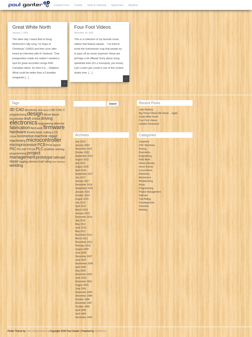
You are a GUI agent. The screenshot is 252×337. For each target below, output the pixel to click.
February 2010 (83, 245)
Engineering (145, 156)
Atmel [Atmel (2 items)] (46, 110)
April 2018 (80, 170)
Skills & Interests (96, 5)
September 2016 (84, 188)
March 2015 (81, 209)
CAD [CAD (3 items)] (52, 110)
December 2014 (83, 217)
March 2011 (81, 238)
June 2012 (80, 227)
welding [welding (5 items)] (16, 165)
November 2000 (83, 292)
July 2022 (80, 163)
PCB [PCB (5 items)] (41, 144)
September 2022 (84, 156)
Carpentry (144, 141)
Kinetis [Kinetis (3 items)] (31, 132)
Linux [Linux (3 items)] (13, 136)
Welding (143, 209)
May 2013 (80, 224)
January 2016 (82, 191)
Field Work (144, 159)
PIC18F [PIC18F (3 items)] (22, 149)
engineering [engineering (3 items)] (45, 123)
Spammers (117, 5)
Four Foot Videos (92, 27)
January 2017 (82, 181)
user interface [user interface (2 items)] (58, 162)
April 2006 (80, 267)
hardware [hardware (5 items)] (18, 132)
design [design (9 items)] (35, 114)
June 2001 (80, 288)
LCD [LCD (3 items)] (55, 132)
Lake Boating (146, 109)
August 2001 (82, 285)
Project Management (150, 191)
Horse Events (146, 166)
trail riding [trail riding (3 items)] (45, 161)
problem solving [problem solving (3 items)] (54, 149)
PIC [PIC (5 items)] (13, 149)
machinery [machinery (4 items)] (18, 141)
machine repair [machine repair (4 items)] (45, 136)
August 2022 (82, 159)
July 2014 (80, 220)
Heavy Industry (147, 163)
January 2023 (82, 145)
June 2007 (80, 260)
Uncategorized (146, 202)
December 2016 (83, 184)
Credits (78, 5)
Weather (133, 5)
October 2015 (82, 195)
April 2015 (80, 206)
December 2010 (83, 242)
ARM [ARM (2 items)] (40, 110)
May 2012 (80, 231)
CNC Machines (147, 145)
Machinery (144, 173)
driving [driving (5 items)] (47, 118)
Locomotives (145, 170)
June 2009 (80, 252)
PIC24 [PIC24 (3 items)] (31, 149)
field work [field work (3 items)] (37, 128)
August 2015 (82, 199)
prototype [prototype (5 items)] (44, 157)
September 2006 (84, 263)
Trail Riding (145, 199)
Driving (142, 148)
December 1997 (83, 303)
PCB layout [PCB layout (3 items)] (53, 145)
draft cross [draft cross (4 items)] (32, 118)
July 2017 (80, 177)
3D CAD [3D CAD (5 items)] (17, 109)
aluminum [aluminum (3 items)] (31, 110)
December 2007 (83, 256)
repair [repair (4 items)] (14, 161)
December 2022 (83, 148)
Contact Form (61, 5)
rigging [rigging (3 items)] (23, 161)
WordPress (100, 331)
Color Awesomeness (37, 331)
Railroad (143, 195)
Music (142, 184)
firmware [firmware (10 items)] (54, 127)
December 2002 (83, 274)
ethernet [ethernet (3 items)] (59, 123)
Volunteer (144, 206)
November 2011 (83, 234)
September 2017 (84, 173)
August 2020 (82, 166)
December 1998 (83, 295)
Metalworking (146, 181)
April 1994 (80, 313)
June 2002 (80, 277)
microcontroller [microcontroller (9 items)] (43, 140)
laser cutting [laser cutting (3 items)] (44, 132)
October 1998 (82, 299)
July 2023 (80, 141)
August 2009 (82, 249)
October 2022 (82, 152)
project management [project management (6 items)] (25, 155)
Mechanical (145, 177)
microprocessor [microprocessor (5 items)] (23, 144)
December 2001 (83, 281)
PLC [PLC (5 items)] (40, 149)
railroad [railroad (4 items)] (59, 157)
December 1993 (83, 317)
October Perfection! (149, 123)
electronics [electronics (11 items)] (23, 122)
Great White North (31, 27)
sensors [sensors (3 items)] (33, 161)
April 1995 (80, 310)
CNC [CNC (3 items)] (59, 110)
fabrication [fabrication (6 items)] (20, 127)
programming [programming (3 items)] (18, 153)
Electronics (145, 152)
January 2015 (82, 213)
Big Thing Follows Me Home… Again (158, 113)
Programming (146, 188)
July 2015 (80, 202)
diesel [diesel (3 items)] (47, 114)
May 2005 (80, 270)
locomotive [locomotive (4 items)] (25, 136)
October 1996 (82, 306)
